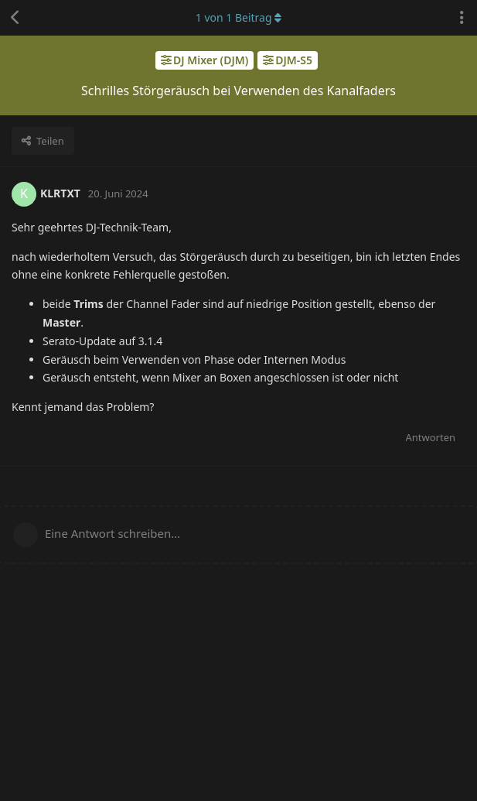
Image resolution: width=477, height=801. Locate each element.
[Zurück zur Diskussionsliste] (15, 18)
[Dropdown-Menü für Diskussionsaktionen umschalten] (461, 18)
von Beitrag (238, 17)
